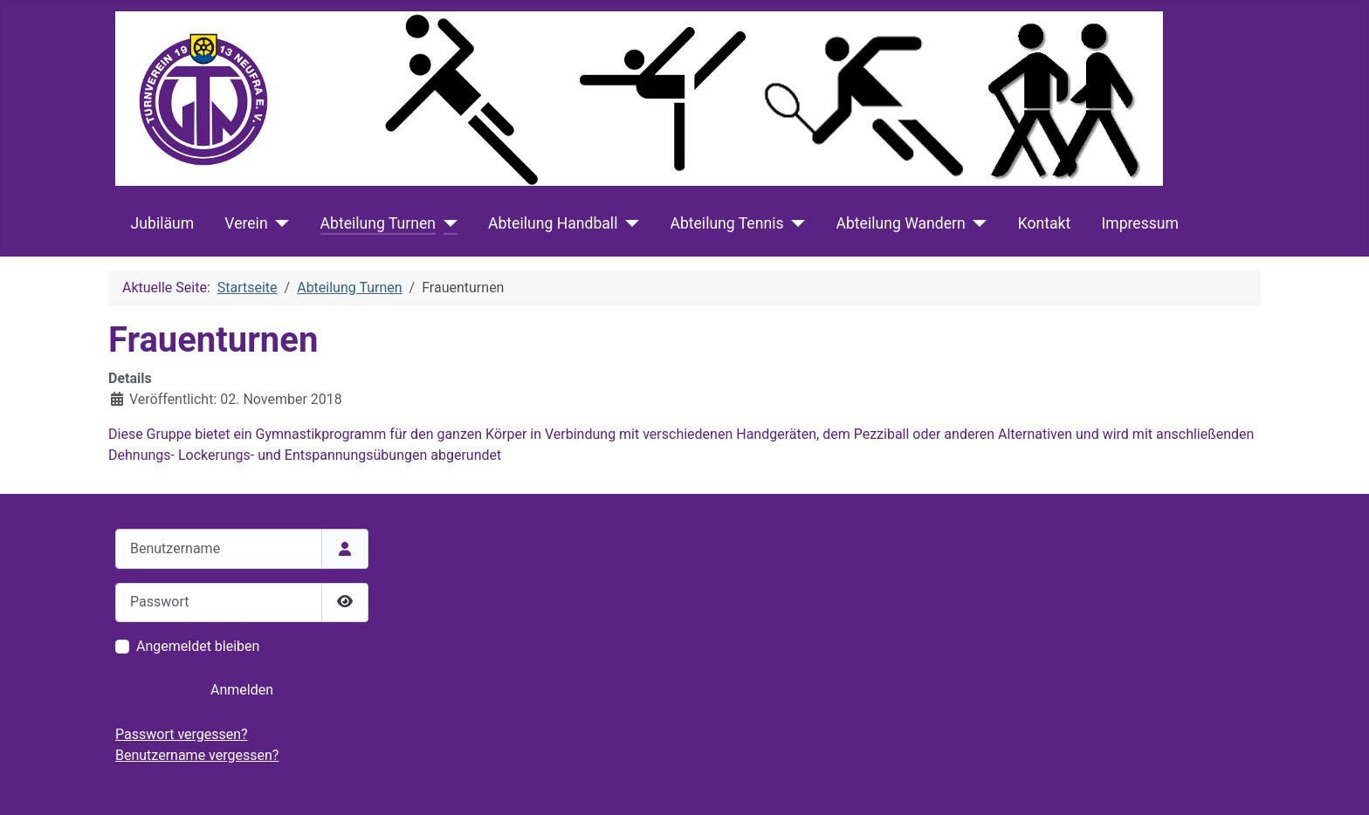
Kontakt (1044, 223)
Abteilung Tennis (726, 223)
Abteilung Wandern (900, 223)
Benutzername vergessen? (197, 755)
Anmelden (241, 689)
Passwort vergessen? (181, 734)
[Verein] (279, 223)
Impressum (1140, 223)
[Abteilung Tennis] (795, 223)
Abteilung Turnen (378, 223)
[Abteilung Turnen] (446, 223)
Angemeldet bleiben (197, 646)
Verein (245, 223)
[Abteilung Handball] (628, 223)
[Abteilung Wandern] (976, 223)
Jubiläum (163, 223)
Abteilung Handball (552, 223)
